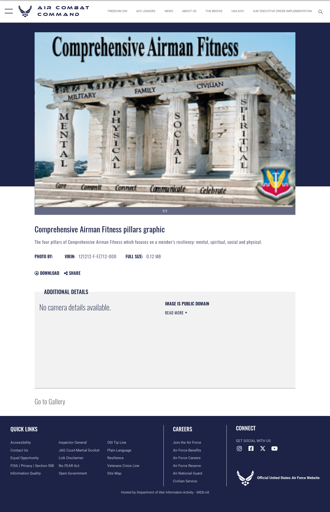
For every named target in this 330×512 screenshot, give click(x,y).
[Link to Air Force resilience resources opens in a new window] (115, 458)
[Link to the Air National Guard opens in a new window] (187, 473)
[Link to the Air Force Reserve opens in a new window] (187, 466)
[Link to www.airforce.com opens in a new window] (187, 442)
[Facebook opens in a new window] (251, 448)
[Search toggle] (321, 11)
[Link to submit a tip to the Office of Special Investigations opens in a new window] (116, 442)
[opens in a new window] (238, 11)
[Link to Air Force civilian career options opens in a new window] (185, 481)
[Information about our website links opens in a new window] (71, 458)
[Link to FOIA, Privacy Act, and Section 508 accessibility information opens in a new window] (32, 466)
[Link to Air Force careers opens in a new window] (187, 458)
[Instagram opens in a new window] (239, 448)
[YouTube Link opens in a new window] (274, 448)
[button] (7, 11)
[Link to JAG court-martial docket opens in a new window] (79, 450)
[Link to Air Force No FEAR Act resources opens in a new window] (69, 466)
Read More (175, 313)
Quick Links (23, 429)
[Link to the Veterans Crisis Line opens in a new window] (123, 466)
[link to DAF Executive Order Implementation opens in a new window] (282, 11)
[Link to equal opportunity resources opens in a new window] (24, 458)
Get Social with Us (253, 441)
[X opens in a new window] (262, 448)
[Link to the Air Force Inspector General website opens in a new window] (73, 442)
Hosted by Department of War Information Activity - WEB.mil (165, 492)
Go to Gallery (50, 401)
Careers (182, 429)
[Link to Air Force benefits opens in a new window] (187, 450)
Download (47, 273)
